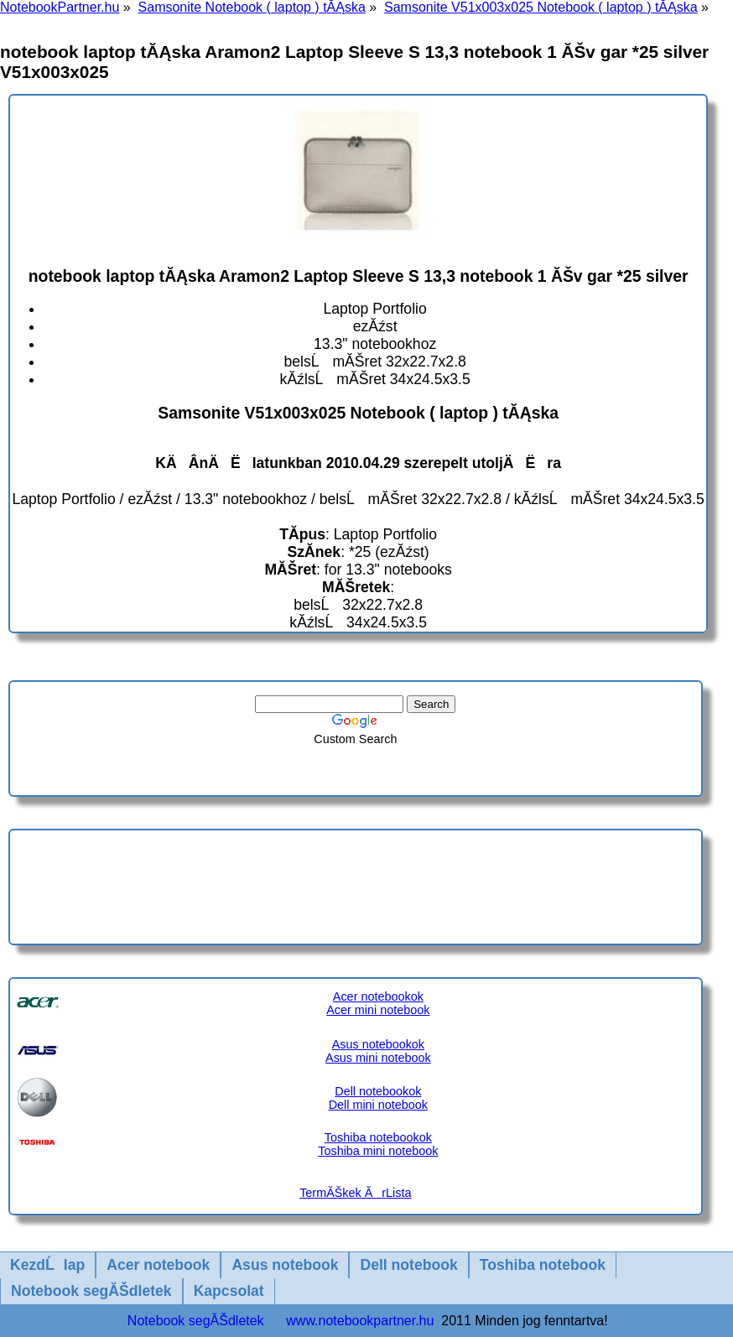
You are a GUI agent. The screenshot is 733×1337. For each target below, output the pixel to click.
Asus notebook (284, 1264)
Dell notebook (408, 1264)
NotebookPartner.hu (59, 7)
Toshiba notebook (543, 1264)
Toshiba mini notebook (378, 1151)
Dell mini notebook (378, 1104)
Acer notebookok (378, 996)
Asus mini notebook (378, 1057)
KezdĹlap (47, 1264)
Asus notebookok (378, 1044)
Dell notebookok (378, 1091)
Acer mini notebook (377, 1010)
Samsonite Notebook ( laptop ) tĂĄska (252, 7)
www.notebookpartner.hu (360, 1321)
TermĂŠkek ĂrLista (355, 1192)
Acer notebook (158, 1264)
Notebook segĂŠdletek (91, 1290)
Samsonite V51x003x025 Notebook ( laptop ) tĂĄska (541, 7)
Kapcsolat (229, 1290)
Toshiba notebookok (378, 1137)
